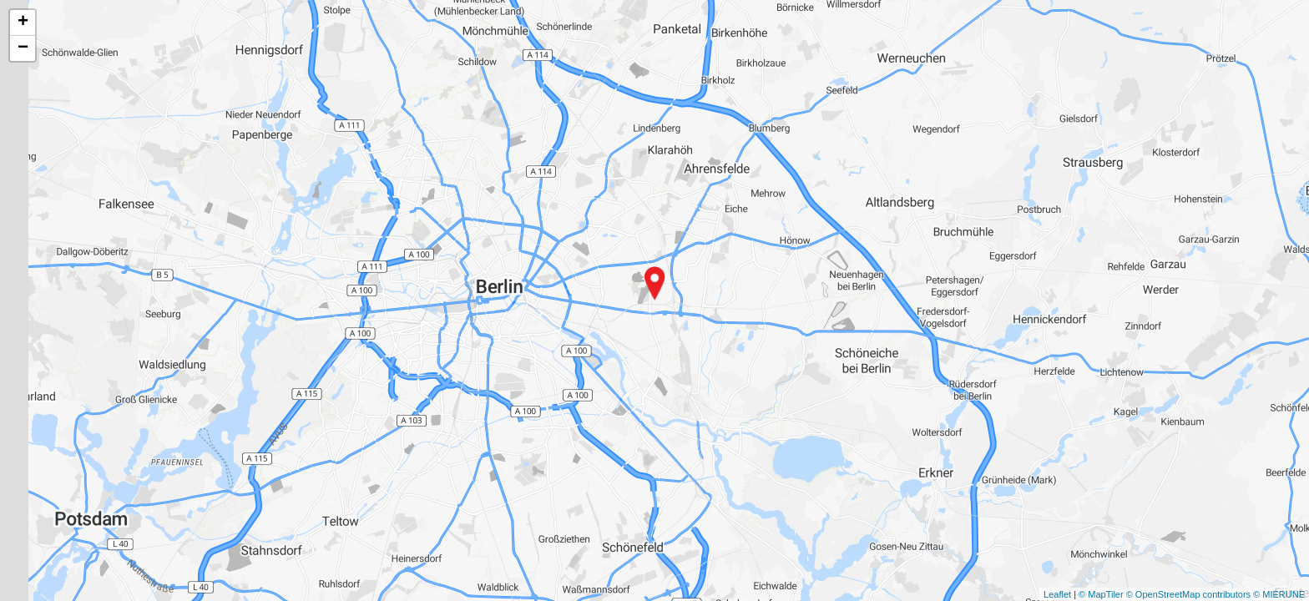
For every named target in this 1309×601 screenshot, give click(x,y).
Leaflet (1057, 594)
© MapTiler (1101, 594)
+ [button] (23, 22)
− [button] (23, 48)
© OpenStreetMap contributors (1188, 594)
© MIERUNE (1279, 594)
